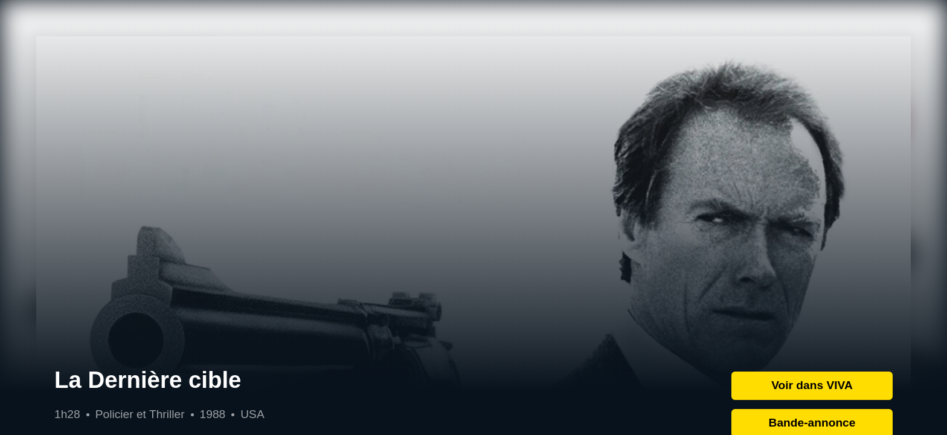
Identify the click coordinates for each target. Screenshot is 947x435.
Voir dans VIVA (812, 385)
